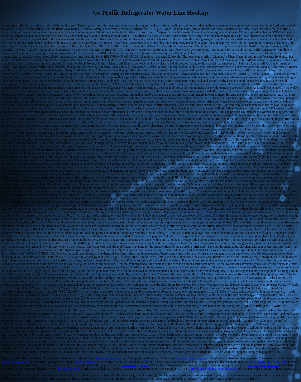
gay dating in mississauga (191, 358)
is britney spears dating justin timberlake (213, 368)
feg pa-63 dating (85, 361)
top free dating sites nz (15, 361)
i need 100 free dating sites (269, 361)
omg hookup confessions (263, 365)
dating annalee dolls (108, 358)
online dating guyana (135, 365)
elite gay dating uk (68, 368)
